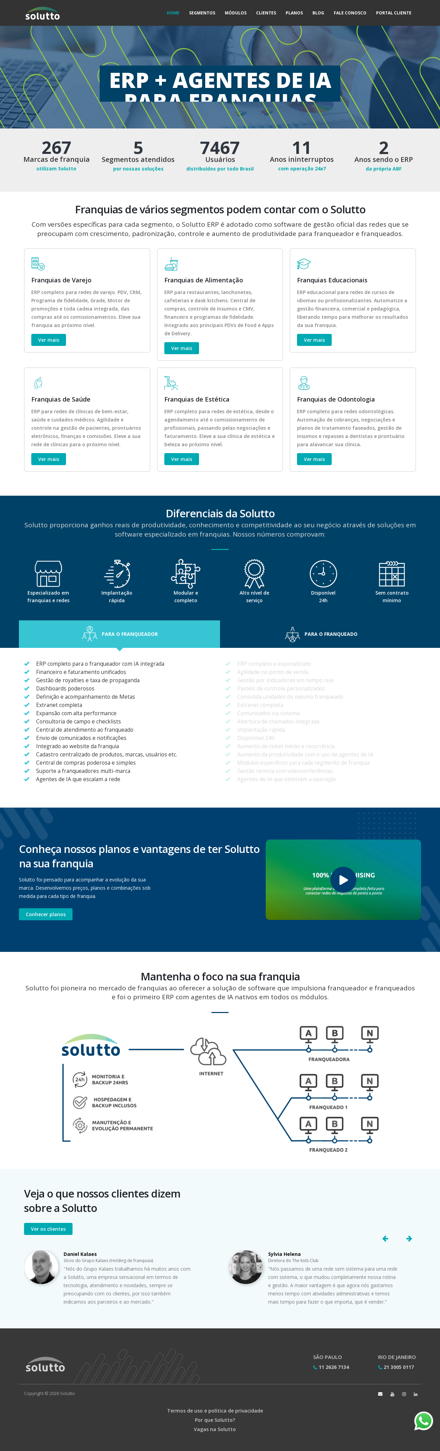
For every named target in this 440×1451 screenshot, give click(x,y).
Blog (318, 13)
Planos (294, 13)
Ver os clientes (48, 1229)
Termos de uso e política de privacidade (215, 1410)
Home (173, 13)
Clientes (266, 13)
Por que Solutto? (215, 1420)
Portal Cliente (393, 13)
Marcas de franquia (56, 159)
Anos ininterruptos (302, 159)
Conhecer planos (46, 914)
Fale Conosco (350, 13)
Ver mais (48, 340)
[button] (119, 634)
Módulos (235, 13)
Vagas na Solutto (215, 1429)
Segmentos (202, 13)
